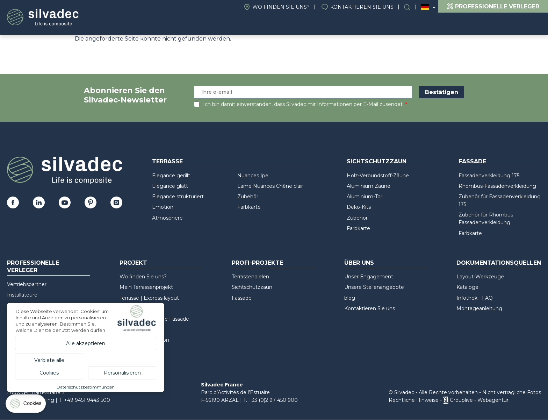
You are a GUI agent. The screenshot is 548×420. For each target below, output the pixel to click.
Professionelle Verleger (33, 266)
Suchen (410, 7)
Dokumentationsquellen (446, 24)
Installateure (22, 295)
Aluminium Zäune (368, 186)
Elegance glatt (170, 186)
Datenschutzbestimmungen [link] (86, 387)
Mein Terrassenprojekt (146, 287)
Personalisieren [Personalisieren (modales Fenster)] (122, 373)
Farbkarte (249, 207)
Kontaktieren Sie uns (362, 7)
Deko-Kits (359, 207)
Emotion (162, 207)
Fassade (472, 161)
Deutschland (425, 7)
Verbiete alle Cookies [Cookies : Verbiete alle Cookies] (49, 366)
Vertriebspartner (26, 284)
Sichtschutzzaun (376, 161)
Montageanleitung (479, 308)
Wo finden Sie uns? (281, 7)
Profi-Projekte (364, 24)
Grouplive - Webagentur (479, 400)
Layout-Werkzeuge (480, 276)
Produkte (217, 24)
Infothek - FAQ (474, 298)
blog (349, 298)
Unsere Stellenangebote (374, 287)
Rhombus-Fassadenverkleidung (497, 186)
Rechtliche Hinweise (414, 400)
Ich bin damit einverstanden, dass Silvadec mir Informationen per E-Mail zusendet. (303, 104)
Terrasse (167, 161)
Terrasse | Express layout (149, 298)
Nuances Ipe (252, 175)
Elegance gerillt (171, 175)
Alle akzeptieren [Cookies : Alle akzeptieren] (85, 343)
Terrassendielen (250, 276)
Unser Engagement (368, 276)
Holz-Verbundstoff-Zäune (378, 175)
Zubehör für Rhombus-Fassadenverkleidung (487, 219)
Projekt (267, 24)
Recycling (519, 24)
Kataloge (467, 287)
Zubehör (247, 196)
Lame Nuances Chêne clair (270, 186)
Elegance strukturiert (178, 196)
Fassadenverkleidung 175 (489, 175)
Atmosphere (167, 218)
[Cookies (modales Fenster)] (26, 405)
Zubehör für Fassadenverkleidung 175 (500, 200)
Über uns (309, 24)
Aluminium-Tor (364, 196)
